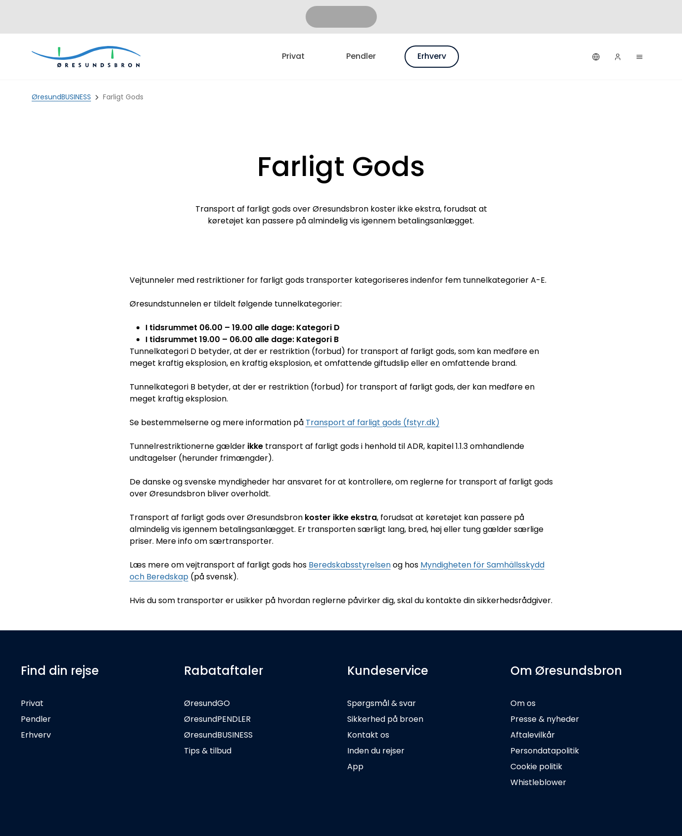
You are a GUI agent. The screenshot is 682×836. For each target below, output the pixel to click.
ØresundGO (207, 703)
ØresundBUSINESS (218, 735)
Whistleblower (538, 782)
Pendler (361, 56)
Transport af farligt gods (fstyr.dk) (373, 422)
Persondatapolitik (544, 750)
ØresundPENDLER (217, 719)
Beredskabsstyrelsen (350, 565)
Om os (523, 703)
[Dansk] (596, 57)
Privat (293, 56)
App (355, 766)
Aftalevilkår (532, 735)
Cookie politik (536, 766)
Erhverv (431, 56)
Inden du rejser (376, 750)
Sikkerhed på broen (385, 719)
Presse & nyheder (544, 719)
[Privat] (87, 56)
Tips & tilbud (207, 750)
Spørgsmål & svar (381, 703)
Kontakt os (368, 735)
